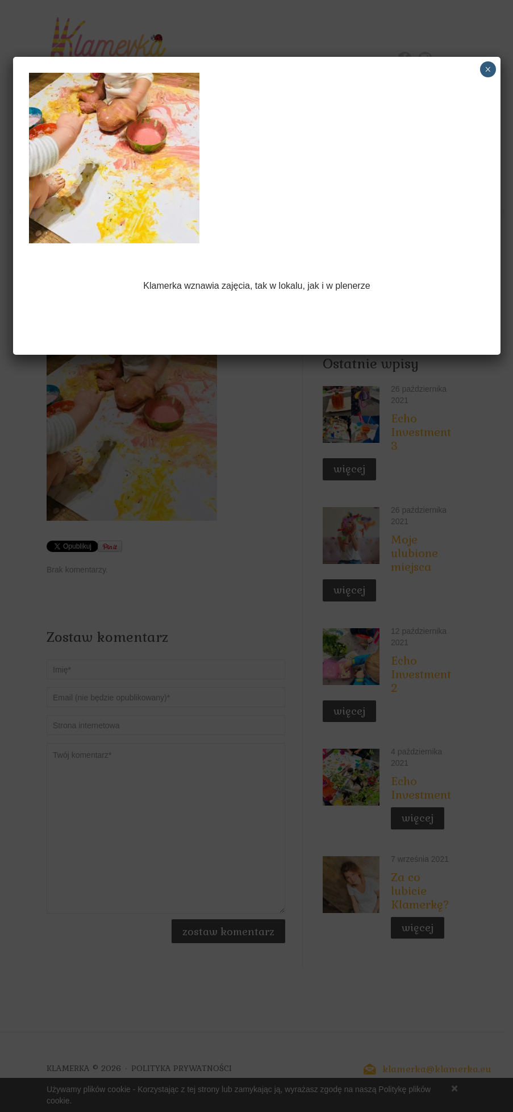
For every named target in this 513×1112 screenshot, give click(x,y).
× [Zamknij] (488, 69)
